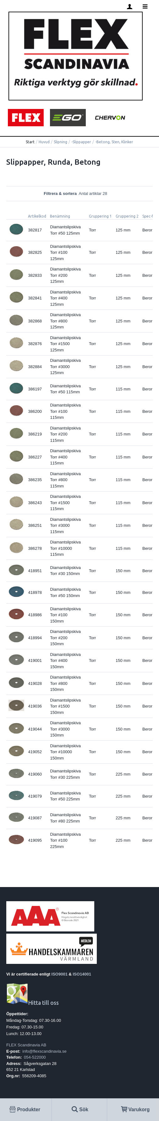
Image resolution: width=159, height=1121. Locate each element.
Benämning (60, 216)
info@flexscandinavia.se (44, 1051)
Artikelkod (37, 216)
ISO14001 (82, 974)
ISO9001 (60, 974)
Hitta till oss (32, 1003)
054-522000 (35, 1057)
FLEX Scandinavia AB (26, 1045)
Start (30, 142)
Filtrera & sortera (79, 193)
